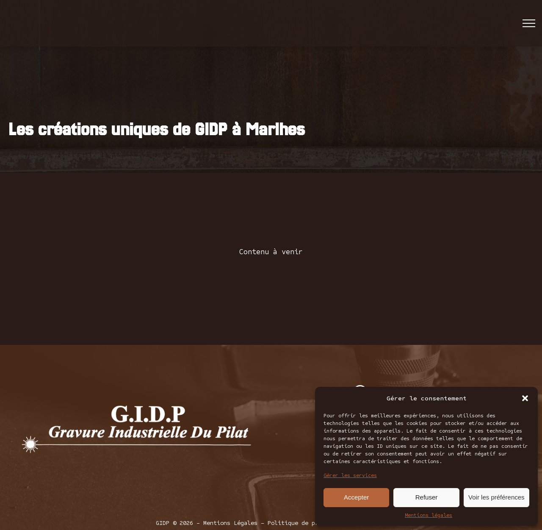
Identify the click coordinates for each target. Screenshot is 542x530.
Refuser (426, 497)
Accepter (356, 497)
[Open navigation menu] (529, 23)
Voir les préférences (496, 497)
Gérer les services (350, 475)
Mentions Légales (230, 523)
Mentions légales (428, 515)
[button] (525, 398)
